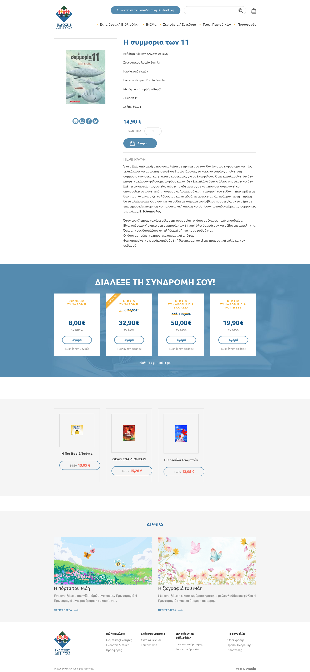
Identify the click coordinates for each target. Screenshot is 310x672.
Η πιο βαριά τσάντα (76, 453)
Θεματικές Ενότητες (119, 640)
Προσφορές (247, 24)
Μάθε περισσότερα (155, 363)
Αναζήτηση (241, 10)
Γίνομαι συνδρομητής (189, 644)
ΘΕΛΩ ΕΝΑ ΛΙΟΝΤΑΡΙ (129, 459)
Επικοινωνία (149, 645)
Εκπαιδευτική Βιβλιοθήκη (119, 24)
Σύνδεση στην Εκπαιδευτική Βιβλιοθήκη (145, 10)
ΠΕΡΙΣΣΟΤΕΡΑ (63, 610)
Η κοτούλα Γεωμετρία (181, 460)
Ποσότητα (133, 130)
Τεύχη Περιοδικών (217, 24)
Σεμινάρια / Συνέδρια (179, 24)
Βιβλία (151, 24)
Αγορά (142, 143)
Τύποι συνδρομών (187, 649)
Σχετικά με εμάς (151, 640)
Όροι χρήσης (236, 640)
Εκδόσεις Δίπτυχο (117, 645)
